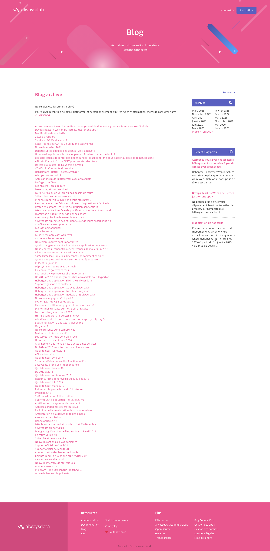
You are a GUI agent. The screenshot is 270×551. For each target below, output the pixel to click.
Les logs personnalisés (48, 228)
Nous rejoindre (203, 537)
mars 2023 (198, 110)
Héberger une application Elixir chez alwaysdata (63, 280)
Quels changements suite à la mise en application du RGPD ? (71, 245)
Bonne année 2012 (46, 420)
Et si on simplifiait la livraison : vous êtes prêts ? (63, 199)
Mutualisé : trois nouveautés (52, 333)
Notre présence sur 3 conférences (55, 329)
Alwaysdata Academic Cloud (171, 524)
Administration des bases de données (57, 452)
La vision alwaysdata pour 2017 (53, 312)
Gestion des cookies (206, 529)
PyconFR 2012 (43, 392)
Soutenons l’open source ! (50, 238)
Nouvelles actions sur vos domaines (56, 442)
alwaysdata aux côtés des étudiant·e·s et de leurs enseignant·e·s (73, 221)
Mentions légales (204, 533)
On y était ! (41, 326)
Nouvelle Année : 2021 (48, 147)
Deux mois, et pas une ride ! (51, 189)
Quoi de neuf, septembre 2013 (53, 375)
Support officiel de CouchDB (51, 445)
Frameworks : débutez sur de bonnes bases (60, 214)
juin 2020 (197, 124)
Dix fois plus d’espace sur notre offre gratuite (61, 308)
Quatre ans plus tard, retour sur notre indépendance (66, 259)
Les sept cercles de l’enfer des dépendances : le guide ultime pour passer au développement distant (94, 157)
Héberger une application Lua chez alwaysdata (62, 291)
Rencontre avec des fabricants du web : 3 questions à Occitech (72, 203)
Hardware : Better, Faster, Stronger (57, 171)
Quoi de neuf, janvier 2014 (50, 368)
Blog (83, 529)
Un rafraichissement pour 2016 (53, 340)
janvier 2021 (199, 121)
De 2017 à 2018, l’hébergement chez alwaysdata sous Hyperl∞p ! (73, 277)
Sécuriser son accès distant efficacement (59, 252)
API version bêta (44, 354)
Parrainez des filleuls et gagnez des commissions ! (64, 305)
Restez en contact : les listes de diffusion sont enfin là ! (67, 207)
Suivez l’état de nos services (51, 438)
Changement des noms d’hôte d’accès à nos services (65, 343)
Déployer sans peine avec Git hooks (56, 266)
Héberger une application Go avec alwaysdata (62, 287)
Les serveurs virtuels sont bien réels (56, 336)
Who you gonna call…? (48, 175)
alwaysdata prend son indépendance (57, 364)
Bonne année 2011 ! (46, 466)
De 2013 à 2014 (44, 371)
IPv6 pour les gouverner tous (52, 270)
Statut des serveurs (116, 520)
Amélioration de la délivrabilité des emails (60, 413)
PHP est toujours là (46, 263)
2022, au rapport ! (45, 136)
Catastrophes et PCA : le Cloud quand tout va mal (64, 143)
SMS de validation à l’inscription (54, 396)
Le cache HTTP (43, 231)
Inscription (246, 10)
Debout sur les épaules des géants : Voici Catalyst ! (65, 150)
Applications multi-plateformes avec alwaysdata (63, 178)
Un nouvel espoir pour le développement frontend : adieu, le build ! (75, 154)
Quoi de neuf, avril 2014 (49, 357)
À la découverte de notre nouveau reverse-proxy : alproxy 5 (70, 319)
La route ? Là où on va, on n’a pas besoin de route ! (65, 192)
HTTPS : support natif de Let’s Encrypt (57, 315)
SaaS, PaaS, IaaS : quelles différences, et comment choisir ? (69, 256)
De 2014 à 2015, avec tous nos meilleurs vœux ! (63, 347)
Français (229, 92)
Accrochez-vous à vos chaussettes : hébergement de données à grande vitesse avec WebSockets (91, 126)
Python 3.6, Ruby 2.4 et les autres (54, 301)
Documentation (90, 524)
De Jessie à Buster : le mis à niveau (59, 164)
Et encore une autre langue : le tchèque (58, 470)
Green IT (160, 533)
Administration (90, 520)
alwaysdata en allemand (49, 459)
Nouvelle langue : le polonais (52, 473)
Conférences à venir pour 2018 (53, 224)
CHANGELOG (42, 115)
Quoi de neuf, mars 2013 (49, 385)
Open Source (163, 529)
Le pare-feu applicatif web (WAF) (54, 235)
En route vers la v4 (46, 434)
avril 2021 (198, 117)
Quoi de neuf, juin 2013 (49, 382)
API (83, 533)
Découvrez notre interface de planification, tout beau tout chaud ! (73, 210)
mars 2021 (221, 117)
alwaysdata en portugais (49, 427)
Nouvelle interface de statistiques (55, 463)
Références (161, 520)
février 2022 (222, 114)
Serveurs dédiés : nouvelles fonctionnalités (60, 361)
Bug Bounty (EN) (203, 520)
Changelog (111, 526)
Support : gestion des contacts (53, 284)
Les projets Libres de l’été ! (50, 185)
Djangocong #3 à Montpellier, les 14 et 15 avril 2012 (65, 431)
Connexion (227, 10)
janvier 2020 (222, 128)
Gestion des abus (204, 524)
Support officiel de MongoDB (52, 449)
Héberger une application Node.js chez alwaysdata (65, 294)
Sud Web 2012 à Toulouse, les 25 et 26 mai (60, 399)
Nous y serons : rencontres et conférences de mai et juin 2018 (71, 249)
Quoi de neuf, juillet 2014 (50, 350)
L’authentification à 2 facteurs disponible (59, 322)
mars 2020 (198, 128)
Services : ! (51, 140)
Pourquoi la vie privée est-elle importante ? (60, 273)
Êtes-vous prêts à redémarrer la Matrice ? (59, 217)
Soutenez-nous (115, 532)
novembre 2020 (224, 121)
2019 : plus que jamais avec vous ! (55, 196)
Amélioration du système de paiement (57, 403)
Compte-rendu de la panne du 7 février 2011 (61, 456)
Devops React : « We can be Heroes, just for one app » (66, 129)
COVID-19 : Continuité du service (54, 168)
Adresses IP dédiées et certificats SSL (56, 406)
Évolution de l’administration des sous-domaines (63, 410)
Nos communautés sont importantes (56, 242)
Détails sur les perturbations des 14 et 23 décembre (65, 424)
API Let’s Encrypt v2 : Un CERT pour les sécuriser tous (66, 161)
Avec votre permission (48, 417)
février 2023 (222, 110)
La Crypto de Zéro (45, 182)
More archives (201, 131)
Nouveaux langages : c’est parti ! (54, 298)
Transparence (163, 537)
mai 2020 (220, 124)
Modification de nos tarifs (50, 133)
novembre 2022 (201, 114)
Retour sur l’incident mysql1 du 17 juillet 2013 (62, 378)
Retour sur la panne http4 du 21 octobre (59, 389)
